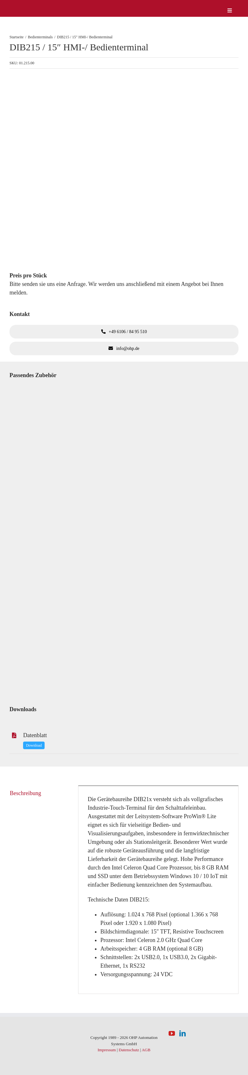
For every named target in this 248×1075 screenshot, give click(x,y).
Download (34, 745)
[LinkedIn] (182, 1033)
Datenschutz (129, 1049)
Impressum (106, 1049)
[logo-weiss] (28, 6)
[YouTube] (172, 1033)
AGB (146, 1049)
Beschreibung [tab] (25, 793)
